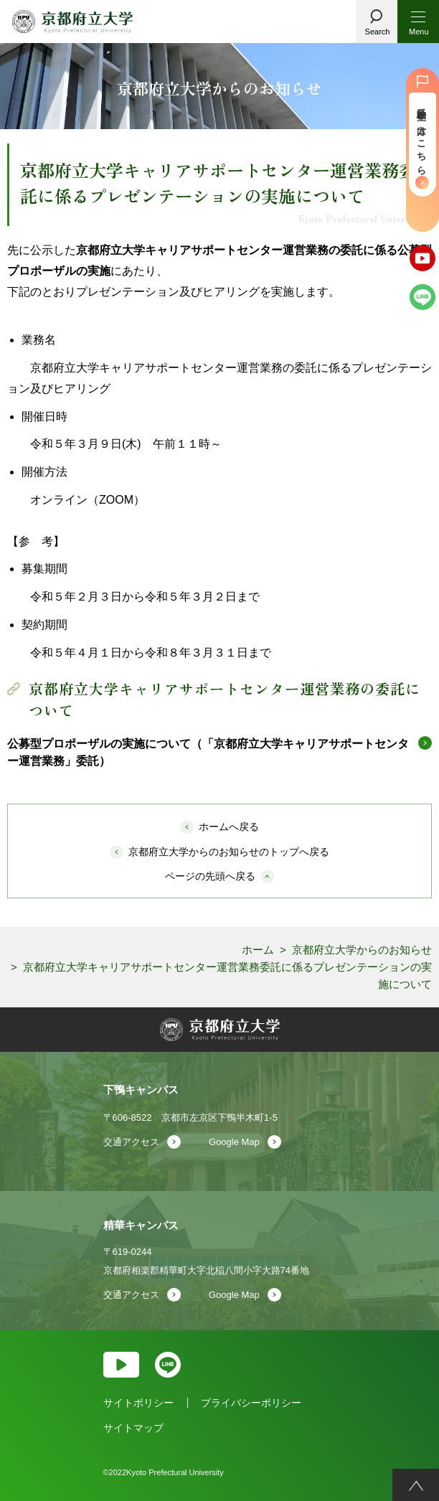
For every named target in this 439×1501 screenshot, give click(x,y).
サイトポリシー (138, 1402)
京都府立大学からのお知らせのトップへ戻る (228, 851)
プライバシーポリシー (251, 1402)
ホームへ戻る (229, 826)
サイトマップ (133, 1428)
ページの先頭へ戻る (210, 876)
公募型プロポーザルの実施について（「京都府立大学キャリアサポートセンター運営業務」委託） (208, 752)
